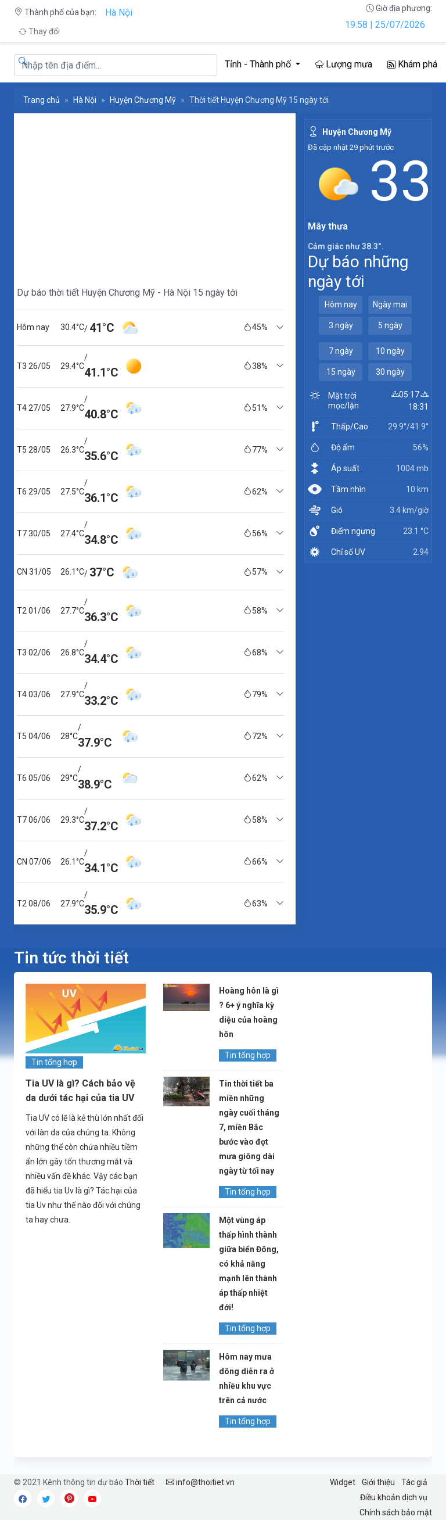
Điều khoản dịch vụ (393, 1497)
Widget (342, 1482)
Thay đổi (39, 31)
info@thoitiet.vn (200, 1482)
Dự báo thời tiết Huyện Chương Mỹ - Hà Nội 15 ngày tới (127, 292)
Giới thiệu (378, 1482)
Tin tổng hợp (54, 1062)
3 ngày (341, 325)
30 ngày (390, 372)
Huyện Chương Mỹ (143, 100)
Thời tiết (139, 1482)
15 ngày (340, 372)
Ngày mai (390, 304)
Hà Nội (118, 12)
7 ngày (341, 351)
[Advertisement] (150, 194)
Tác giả (414, 1482)
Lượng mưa (343, 64)
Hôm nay (341, 304)
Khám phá (412, 64)
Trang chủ (41, 100)
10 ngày (390, 351)
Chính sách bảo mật (395, 1512)
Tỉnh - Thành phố (259, 64)
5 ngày (390, 325)
